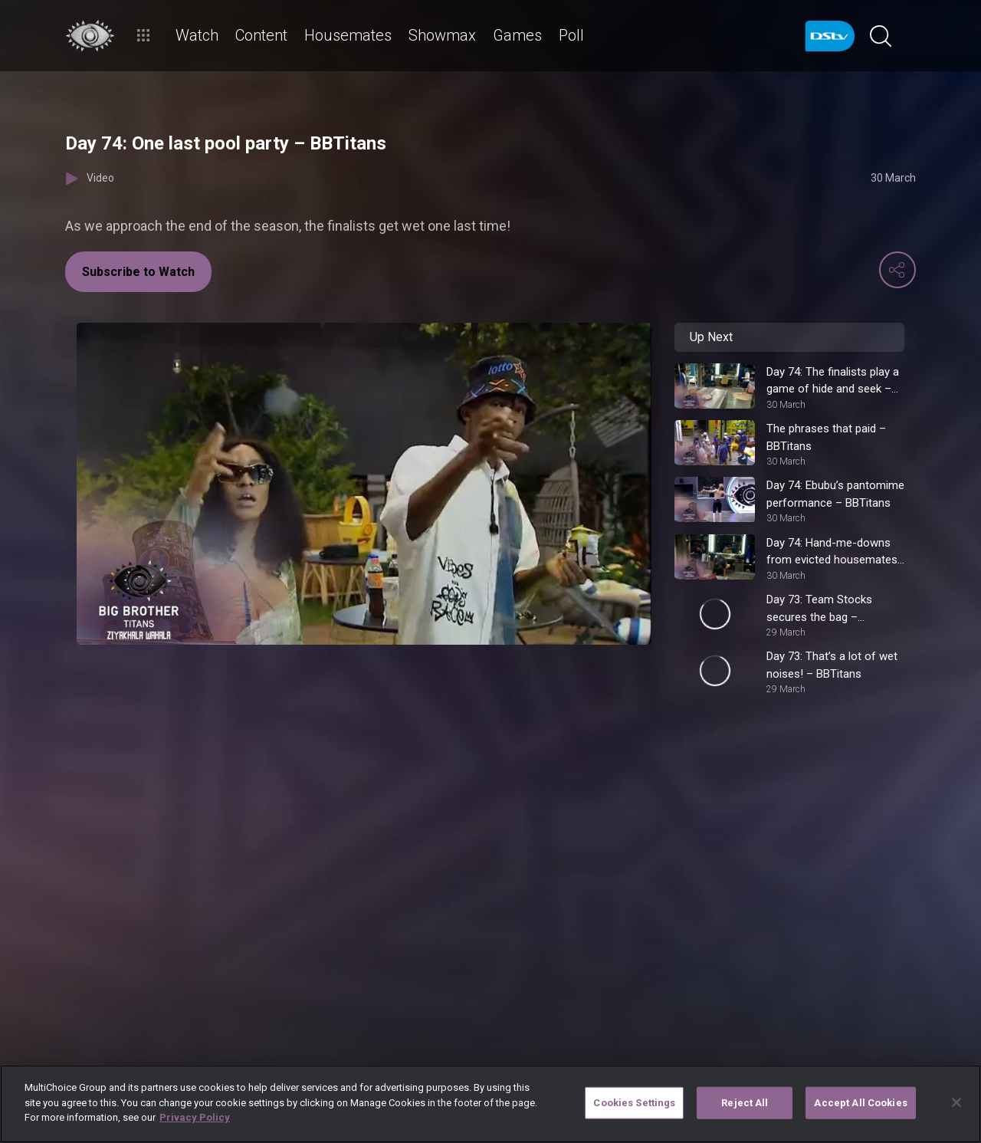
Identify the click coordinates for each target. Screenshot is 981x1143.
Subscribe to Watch (138, 271)
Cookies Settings (634, 1103)
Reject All (744, 1103)
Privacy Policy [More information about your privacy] (194, 1117)
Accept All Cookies (860, 1103)
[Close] (956, 1102)
